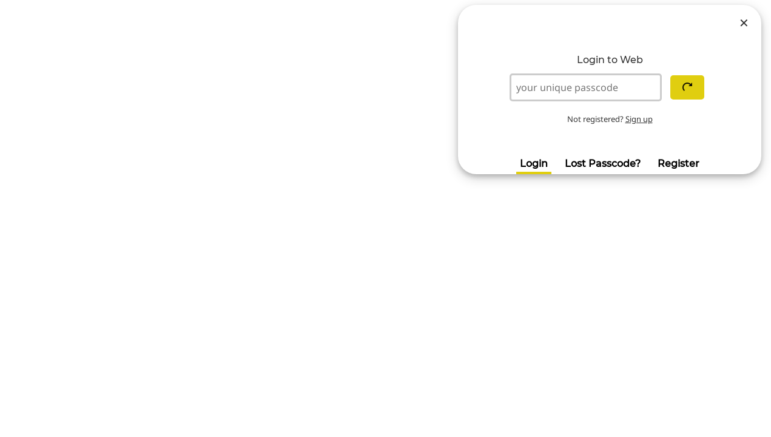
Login (534, 163)
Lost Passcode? (603, 163)
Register (678, 163)
